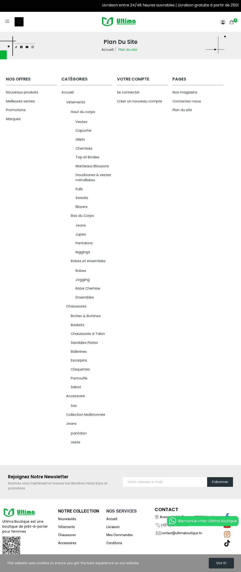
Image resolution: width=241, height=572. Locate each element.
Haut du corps (83, 111)
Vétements (75, 102)
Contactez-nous (187, 101)
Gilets (80, 139)
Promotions (16, 110)
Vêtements (66, 527)
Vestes (81, 121)
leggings (83, 252)
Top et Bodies (87, 157)
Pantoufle (79, 378)
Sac (74, 405)
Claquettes (80, 369)
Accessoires (67, 543)
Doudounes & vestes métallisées (93, 177)
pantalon (79, 433)
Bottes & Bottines (86, 316)
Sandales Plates (84, 342)
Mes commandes (119, 535)
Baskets (77, 325)
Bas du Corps (82, 215)
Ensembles (85, 297)
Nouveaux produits (22, 92)
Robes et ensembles (88, 261)
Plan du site (182, 110)
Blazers (82, 206)
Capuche (83, 130)
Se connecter (128, 92)
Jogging (83, 279)
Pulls (79, 189)
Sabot (76, 387)
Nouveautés (67, 519)
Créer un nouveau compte (139, 101)
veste (75, 442)
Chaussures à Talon (88, 333)
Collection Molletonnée (85, 414)
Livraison (113, 527)
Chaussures (76, 306)
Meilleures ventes (20, 101)
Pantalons (84, 243)
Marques (13, 119)
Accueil (67, 92)
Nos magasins (185, 92)
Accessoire (75, 396)
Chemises (84, 148)
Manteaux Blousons (92, 166)
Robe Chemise (88, 288)
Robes (81, 270)
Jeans (81, 225)
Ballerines (79, 351)
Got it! (221, 563)
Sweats (82, 197)
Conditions (114, 543)
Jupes (81, 234)
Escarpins (79, 360)
